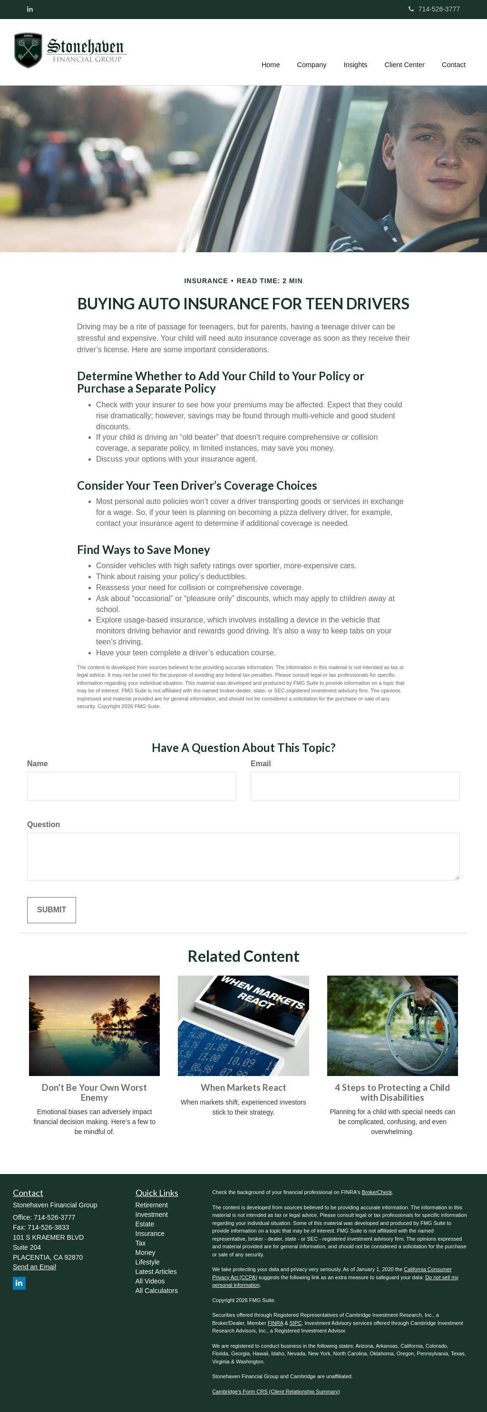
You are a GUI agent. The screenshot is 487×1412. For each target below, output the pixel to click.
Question (43, 824)
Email (261, 764)
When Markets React (243, 1087)
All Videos (150, 1281)
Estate (145, 1224)
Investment (152, 1214)
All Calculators (157, 1290)
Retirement (152, 1205)
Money (146, 1252)
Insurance (150, 1233)
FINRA (275, 1323)
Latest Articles (156, 1271)
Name (37, 764)
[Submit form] (51, 910)
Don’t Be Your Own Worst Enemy (94, 1092)
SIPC (296, 1323)
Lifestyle (148, 1262)
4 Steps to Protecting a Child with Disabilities (392, 1092)
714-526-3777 (434, 9)
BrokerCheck (377, 1192)
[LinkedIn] (30, 9)
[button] (312, 52)
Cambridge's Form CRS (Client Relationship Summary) (276, 1391)
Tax (141, 1243)
